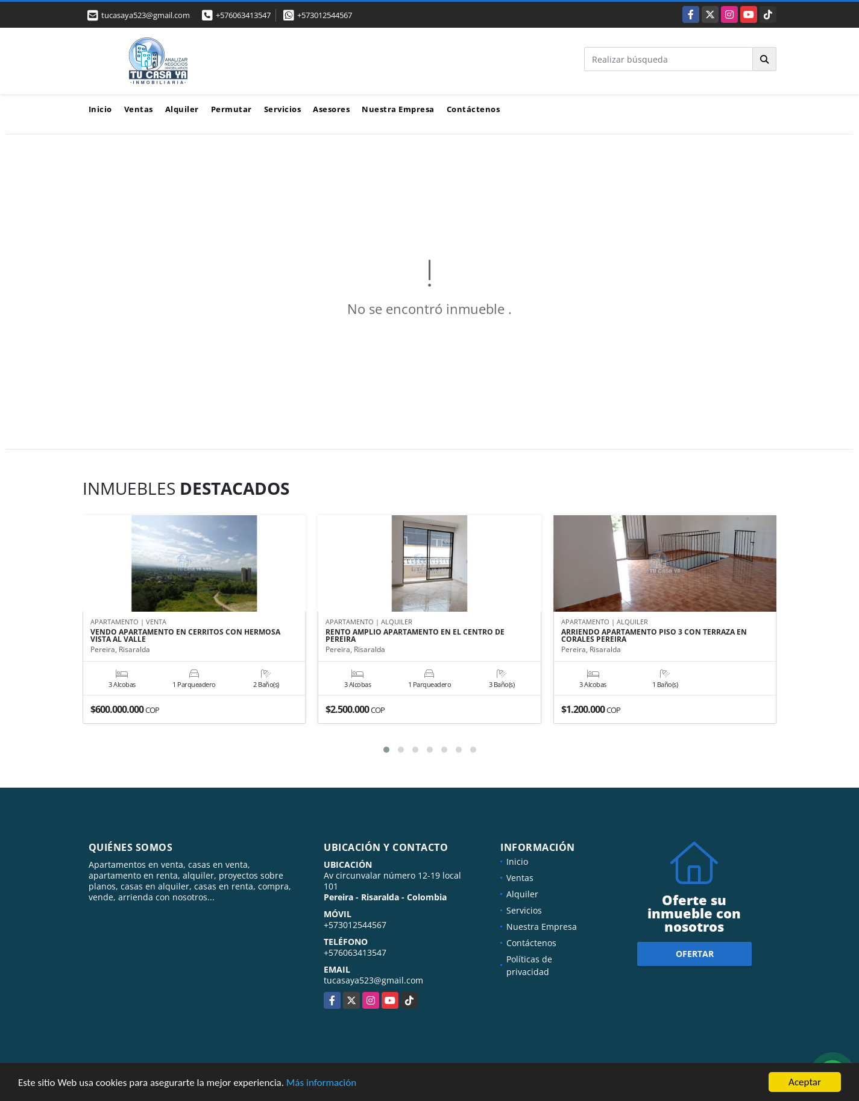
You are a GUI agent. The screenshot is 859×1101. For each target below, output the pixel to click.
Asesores (331, 109)
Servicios (282, 109)
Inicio (100, 109)
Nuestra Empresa (398, 109)
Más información (321, 1082)
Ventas (138, 109)
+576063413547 (243, 15)
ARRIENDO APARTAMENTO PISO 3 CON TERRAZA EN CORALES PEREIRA (654, 636)
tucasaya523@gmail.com (373, 980)
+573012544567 (324, 15)
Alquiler (182, 109)
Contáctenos (473, 109)
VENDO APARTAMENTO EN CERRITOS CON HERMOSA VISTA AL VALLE (185, 636)
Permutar (231, 109)
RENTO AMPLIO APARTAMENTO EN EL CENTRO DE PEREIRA (415, 636)
